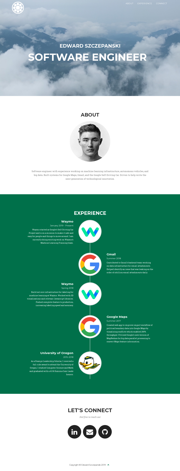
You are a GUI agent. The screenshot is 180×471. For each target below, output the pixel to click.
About (129, 7)
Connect (161, 7)
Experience (144, 7)
